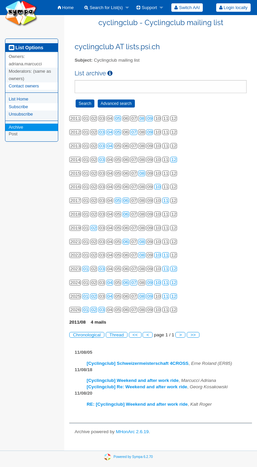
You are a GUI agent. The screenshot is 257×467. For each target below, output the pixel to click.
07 (133, 132)
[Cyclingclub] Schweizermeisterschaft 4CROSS (137, 363)
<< (135, 334)
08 (141, 118)
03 (101, 132)
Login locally (233, 7)
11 (165, 200)
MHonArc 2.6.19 (132, 431)
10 (157, 186)
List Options (26, 47)
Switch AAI (187, 7)
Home (66, 7)
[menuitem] (66, 7)
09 (149, 118)
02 (93, 227)
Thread (116, 334)
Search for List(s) (103, 7)
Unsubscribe (21, 114)
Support (146, 7)
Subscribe (18, 106)
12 (173, 159)
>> (193, 334)
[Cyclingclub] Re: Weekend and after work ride (137, 386)
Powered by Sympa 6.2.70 (133, 457)
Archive (16, 127)
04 (109, 132)
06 (125, 200)
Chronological (87, 334)
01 (85, 268)
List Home (18, 99)
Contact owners (24, 85)
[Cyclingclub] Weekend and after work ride (133, 380)
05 (117, 118)
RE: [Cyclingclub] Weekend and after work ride (137, 404)
